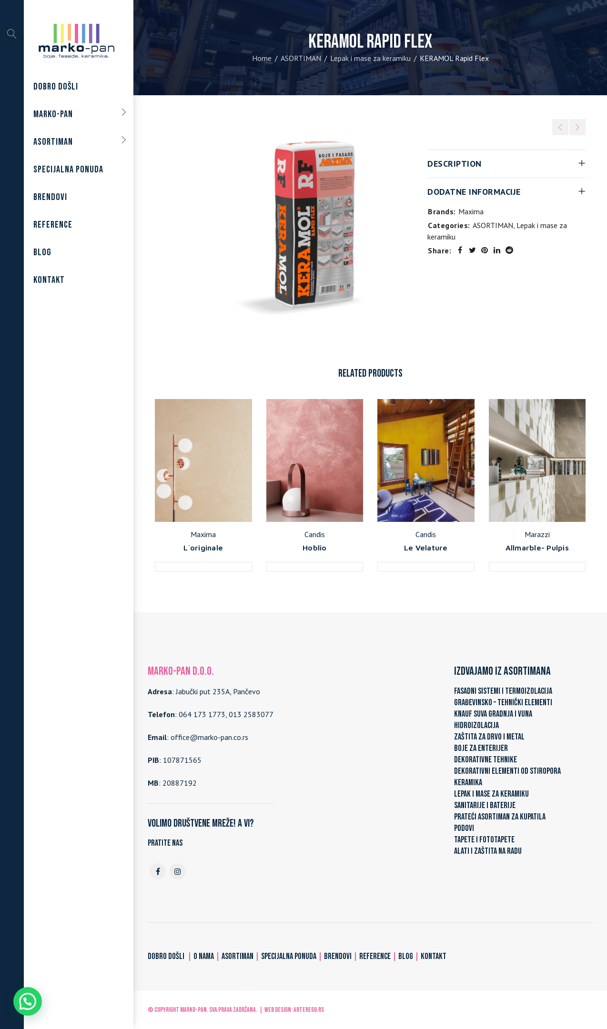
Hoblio (315, 547)
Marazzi (537, 534)
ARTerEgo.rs (308, 1010)
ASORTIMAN (301, 58)
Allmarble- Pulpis (537, 547)
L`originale (203, 547)
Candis (314, 534)
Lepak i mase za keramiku (370, 58)
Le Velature (426, 547)
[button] (27, 1001)
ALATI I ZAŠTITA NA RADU (488, 851)
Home (262, 58)
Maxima (471, 211)
